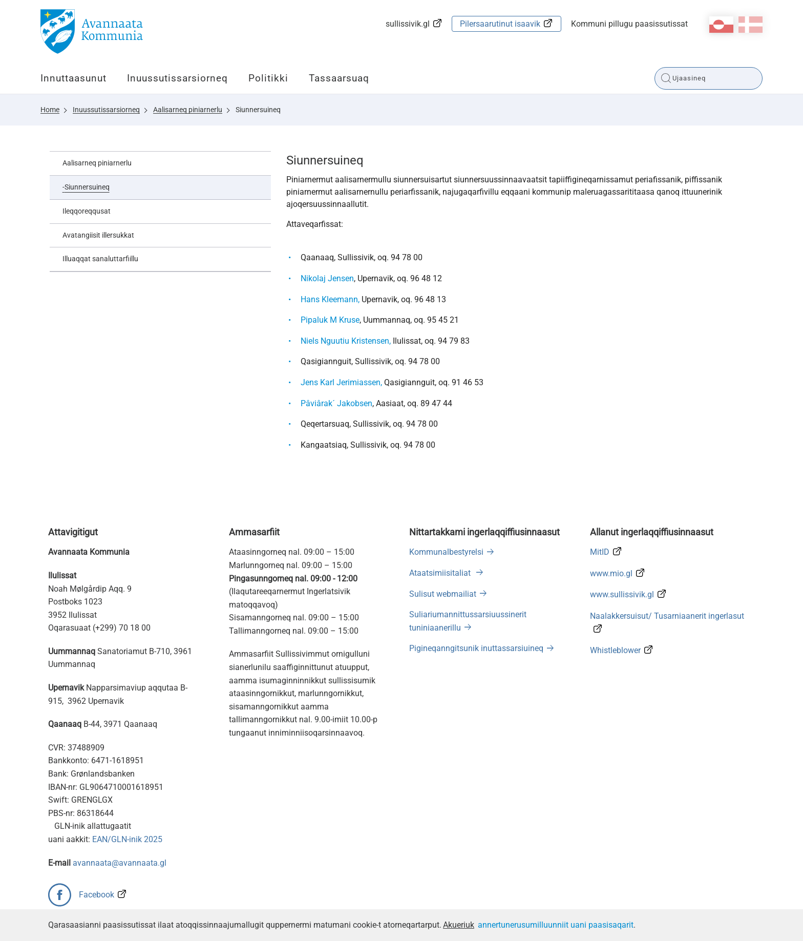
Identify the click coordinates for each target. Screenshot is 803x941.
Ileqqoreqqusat (86, 211)
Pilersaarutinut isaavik (500, 24)
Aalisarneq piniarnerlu (187, 110)
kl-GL (721, 24)
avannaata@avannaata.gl (119, 863)
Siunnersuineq (258, 110)
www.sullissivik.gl (622, 594)
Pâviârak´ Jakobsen (336, 403)
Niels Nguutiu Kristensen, (346, 341)
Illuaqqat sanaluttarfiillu (100, 259)
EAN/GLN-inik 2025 (127, 839)
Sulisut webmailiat (442, 594)
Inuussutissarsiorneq (177, 78)
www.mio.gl (611, 573)
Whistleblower (615, 650)
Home (49, 110)
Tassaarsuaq (339, 78)
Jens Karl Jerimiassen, (341, 382)
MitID (599, 552)
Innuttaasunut (73, 78)
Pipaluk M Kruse (330, 320)
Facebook (96, 895)
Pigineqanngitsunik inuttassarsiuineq (476, 648)
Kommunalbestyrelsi (446, 552)
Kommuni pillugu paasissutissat (629, 24)
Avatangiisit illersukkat (98, 235)
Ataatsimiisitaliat (441, 573)
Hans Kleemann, (330, 299)
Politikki (268, 78)
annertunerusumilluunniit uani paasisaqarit (555, 925)
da (750, 24)
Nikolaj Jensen (327, 278)
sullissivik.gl (408, 24)
